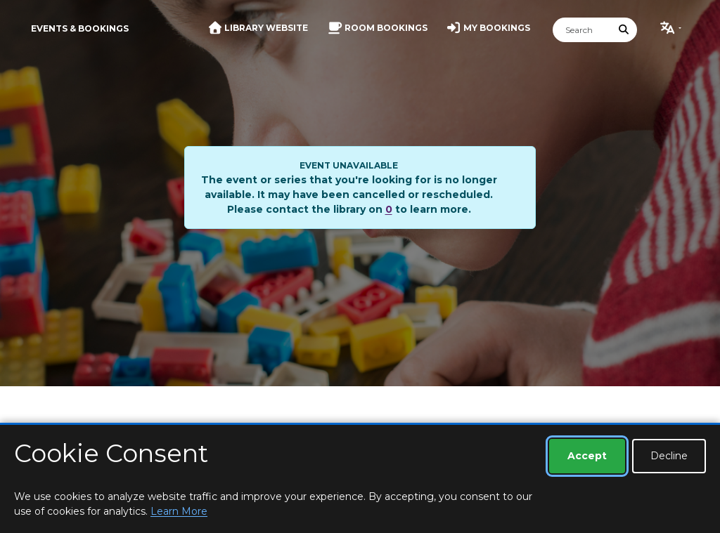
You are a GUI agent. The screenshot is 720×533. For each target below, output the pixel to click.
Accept (587, 455)
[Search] (582, 30)
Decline (669, 455)
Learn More (178, 511)
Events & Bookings (80, 28)
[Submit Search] (624, 30)
